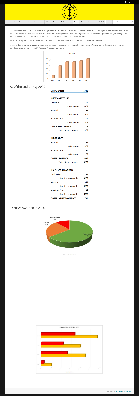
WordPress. (127, 391)
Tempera (119, 391)
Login (131, 2)
